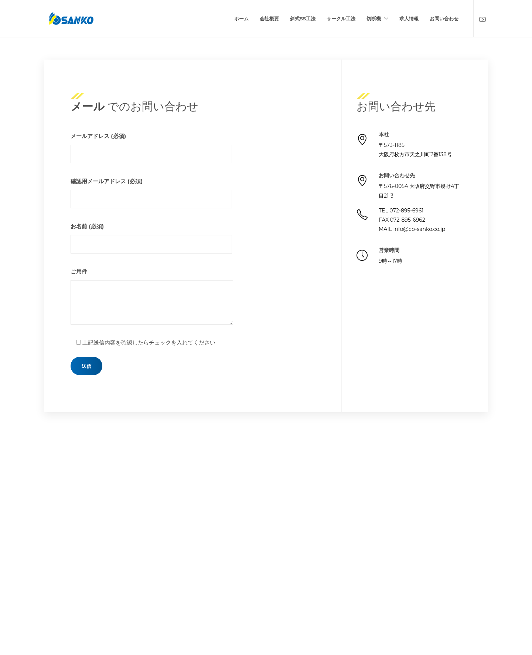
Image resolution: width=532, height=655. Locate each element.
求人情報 (409, 18)
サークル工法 (341, 18)
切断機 (373, 18)
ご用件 (152, 296)
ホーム (241, 18)
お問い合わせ (444, 18)
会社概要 (269, 18)
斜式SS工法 (303, 18)
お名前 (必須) (151, 238)
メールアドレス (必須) (151, 147)
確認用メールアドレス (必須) (151, 193)
